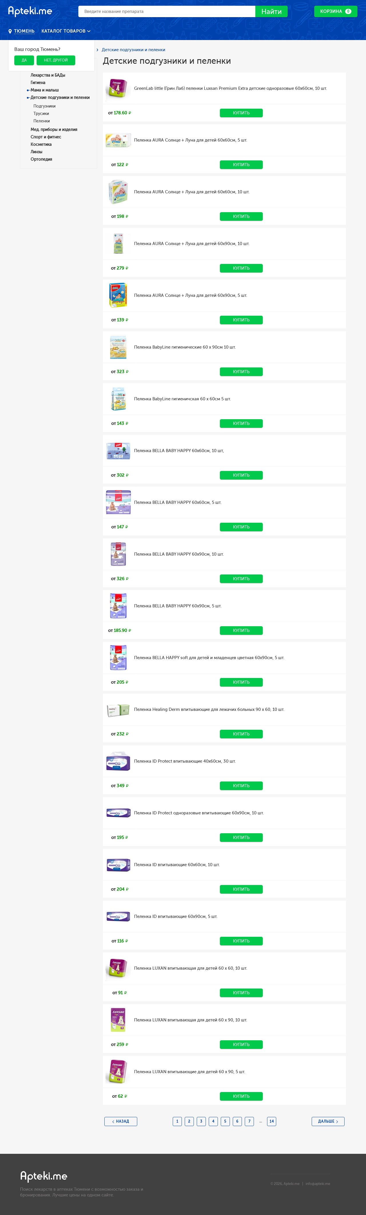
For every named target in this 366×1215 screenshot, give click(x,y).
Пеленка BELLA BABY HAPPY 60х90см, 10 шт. (179, 554)
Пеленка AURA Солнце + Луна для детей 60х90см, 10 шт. (192, 243)
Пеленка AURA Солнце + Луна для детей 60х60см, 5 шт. (190, 140)
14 (272, 1121)
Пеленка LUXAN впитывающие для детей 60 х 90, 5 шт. (189, 1071)
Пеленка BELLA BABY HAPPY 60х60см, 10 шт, (179, 450)
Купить (241, 113)
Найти (271, 11)
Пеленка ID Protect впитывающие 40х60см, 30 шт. (185, 761)
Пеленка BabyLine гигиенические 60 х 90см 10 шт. (185, 347)
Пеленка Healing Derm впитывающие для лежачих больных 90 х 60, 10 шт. (209, 709)
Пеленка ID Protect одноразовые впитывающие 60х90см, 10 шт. (199, 813)
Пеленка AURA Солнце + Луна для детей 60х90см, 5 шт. (190, 295)
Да (24, 60)
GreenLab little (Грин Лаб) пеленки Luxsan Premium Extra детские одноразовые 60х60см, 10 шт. (230, 88)
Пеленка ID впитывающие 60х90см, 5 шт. (176, 916)
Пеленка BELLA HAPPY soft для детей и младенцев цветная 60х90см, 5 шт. (209, 657)
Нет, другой (56, 60)
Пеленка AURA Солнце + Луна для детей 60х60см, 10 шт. (192, 191)
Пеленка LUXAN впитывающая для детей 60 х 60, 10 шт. (190, 968)
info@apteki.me (318, 1184)
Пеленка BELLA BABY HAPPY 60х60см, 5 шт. (178, 502)
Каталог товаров (64, 31)
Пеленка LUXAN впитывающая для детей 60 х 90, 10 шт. (190, 1020)
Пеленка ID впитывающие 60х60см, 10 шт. (177, 864)
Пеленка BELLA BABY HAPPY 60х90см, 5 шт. (178, 606)
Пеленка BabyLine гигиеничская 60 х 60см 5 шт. (182, 398)
